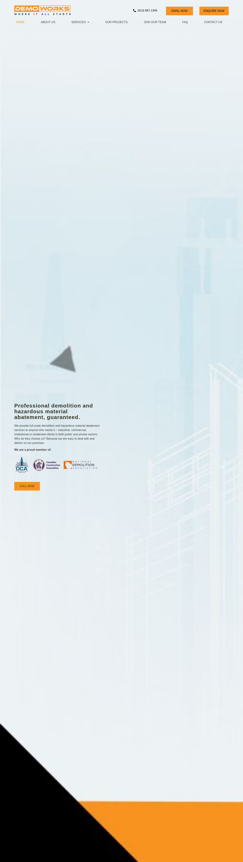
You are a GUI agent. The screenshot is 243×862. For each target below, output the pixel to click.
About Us (48, 22)
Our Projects (116, 22)
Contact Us (213, 22)
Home (20, 22)
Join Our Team (155, 22)
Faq (185, 22)
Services (80, 22)
